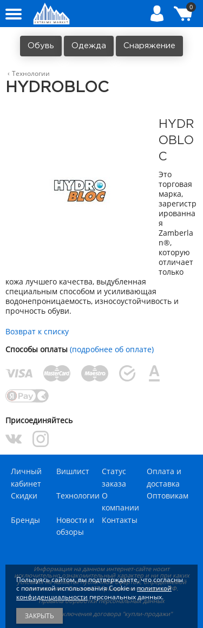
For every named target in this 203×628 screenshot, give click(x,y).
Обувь (41, 45)
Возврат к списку (37, 331)
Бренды (25, 520)
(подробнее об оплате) (112, 349)
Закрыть (39, 615)
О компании (120, 501)
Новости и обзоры (75, 526)
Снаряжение (149, 45)
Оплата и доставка (164, 477)
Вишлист (72, 471)
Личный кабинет (26, 477)
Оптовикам (167, 495)
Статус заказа (114, 477)
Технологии (78, 495)
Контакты (119, 520)
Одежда (88, 45)
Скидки (24, 495)
